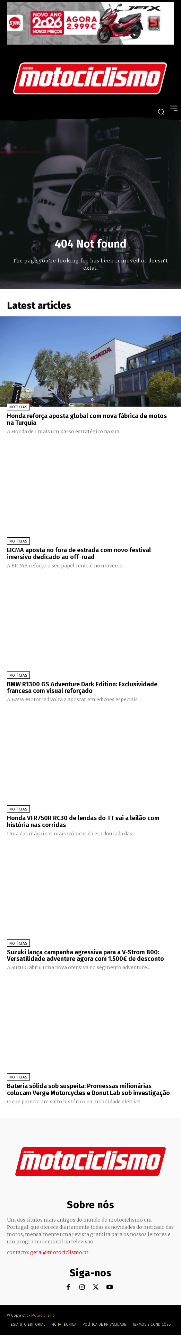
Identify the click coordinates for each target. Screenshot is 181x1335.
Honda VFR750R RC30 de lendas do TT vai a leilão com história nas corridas (83, 821)
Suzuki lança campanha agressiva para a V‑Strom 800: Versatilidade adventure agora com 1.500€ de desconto (85, 955)
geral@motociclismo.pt (59, 1252)
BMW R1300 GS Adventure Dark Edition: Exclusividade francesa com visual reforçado (82, 687)
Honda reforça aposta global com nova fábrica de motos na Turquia (87, 419)
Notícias (18, 407)
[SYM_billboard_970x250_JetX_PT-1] (90, 43)
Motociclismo (43, 1315)
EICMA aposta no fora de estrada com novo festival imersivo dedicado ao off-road (79, 553)
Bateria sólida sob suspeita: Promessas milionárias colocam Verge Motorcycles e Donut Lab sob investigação (88, 1089)
